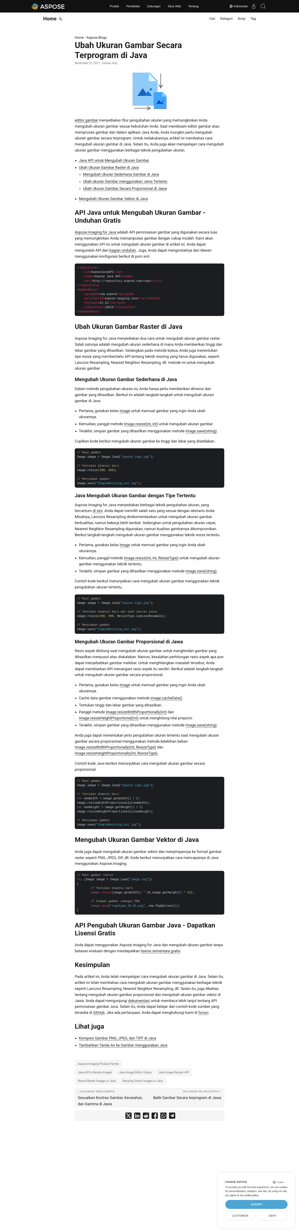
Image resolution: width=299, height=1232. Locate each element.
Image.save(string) (201, 431)
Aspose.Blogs (97, 38)
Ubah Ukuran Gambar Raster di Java (109, 167)
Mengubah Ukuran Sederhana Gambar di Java (121, 174)
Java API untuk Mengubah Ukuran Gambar (114, 160)
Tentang (193, 6)
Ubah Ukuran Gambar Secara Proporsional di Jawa (125, 188)
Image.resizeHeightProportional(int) (108, 718)
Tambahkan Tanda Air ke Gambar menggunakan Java (123, 1045)
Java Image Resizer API (173, 1072)
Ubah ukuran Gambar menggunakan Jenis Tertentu (125, 181)
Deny (273, 1215)
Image (125, 411)
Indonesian (236, 6)
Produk (114, 6)
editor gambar (86, 120)
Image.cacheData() (166, 698)
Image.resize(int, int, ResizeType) (151, 558)
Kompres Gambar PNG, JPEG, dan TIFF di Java (117, 1038)
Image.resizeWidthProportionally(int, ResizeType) (115, 747)
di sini (98, 510)
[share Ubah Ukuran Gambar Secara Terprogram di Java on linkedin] (137, 1117)
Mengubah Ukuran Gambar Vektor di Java (113, 198)
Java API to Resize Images (95, 1072)
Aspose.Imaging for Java (95, 232)
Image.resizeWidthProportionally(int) (136, 712)
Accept (256, 1204)
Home (49, 19)
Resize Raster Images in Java (97, 1081)
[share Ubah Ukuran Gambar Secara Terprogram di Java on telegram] (172, 1117)
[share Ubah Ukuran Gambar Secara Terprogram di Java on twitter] (128, 1117)
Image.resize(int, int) (141, 424)
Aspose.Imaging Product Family (98, 1063)
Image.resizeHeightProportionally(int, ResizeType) (116, 753)
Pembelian (133, 6)
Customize (240, 1215)
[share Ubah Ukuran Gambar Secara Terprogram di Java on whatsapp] (163, 1117)
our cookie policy (249, 1195)
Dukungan (154, 6)
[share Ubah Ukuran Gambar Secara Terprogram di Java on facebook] (155, 1117)
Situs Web (174, 6)
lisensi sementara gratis (160, 951)
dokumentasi (139, 1000)
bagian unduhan (122, 250)
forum (203, 1012)
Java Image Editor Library (135, 1072)
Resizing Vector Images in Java (143, 1081)
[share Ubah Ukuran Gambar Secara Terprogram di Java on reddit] (146, 1117)
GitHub (98, 1012)
